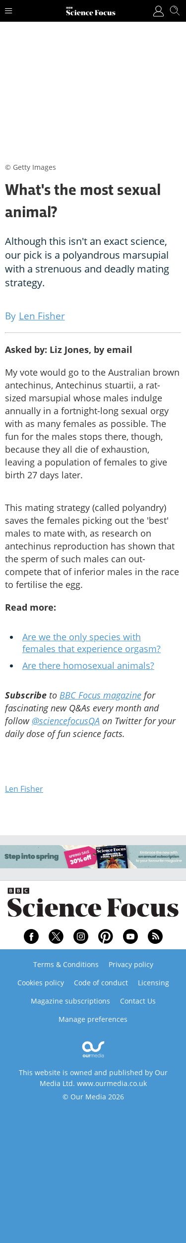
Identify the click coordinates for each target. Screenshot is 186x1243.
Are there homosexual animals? (88, 665)
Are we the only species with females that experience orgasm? (91, 643)
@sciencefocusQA (66, 721)
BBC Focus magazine (100, 695)
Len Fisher (24, 788)
